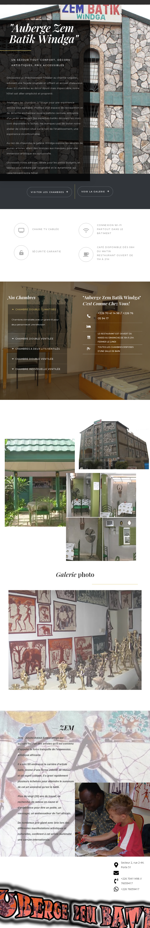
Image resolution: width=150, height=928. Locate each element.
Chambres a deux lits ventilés (37, 348)
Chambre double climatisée (35, 309)
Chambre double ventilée (34, 338)
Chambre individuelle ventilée (38, 369)
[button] (37, 309)
